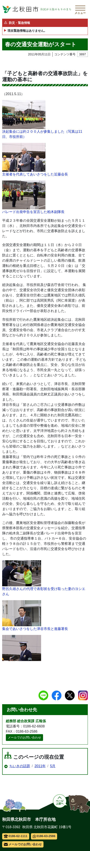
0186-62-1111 (15, 836)
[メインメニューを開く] (80, 9)
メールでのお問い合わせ (24, 737)
